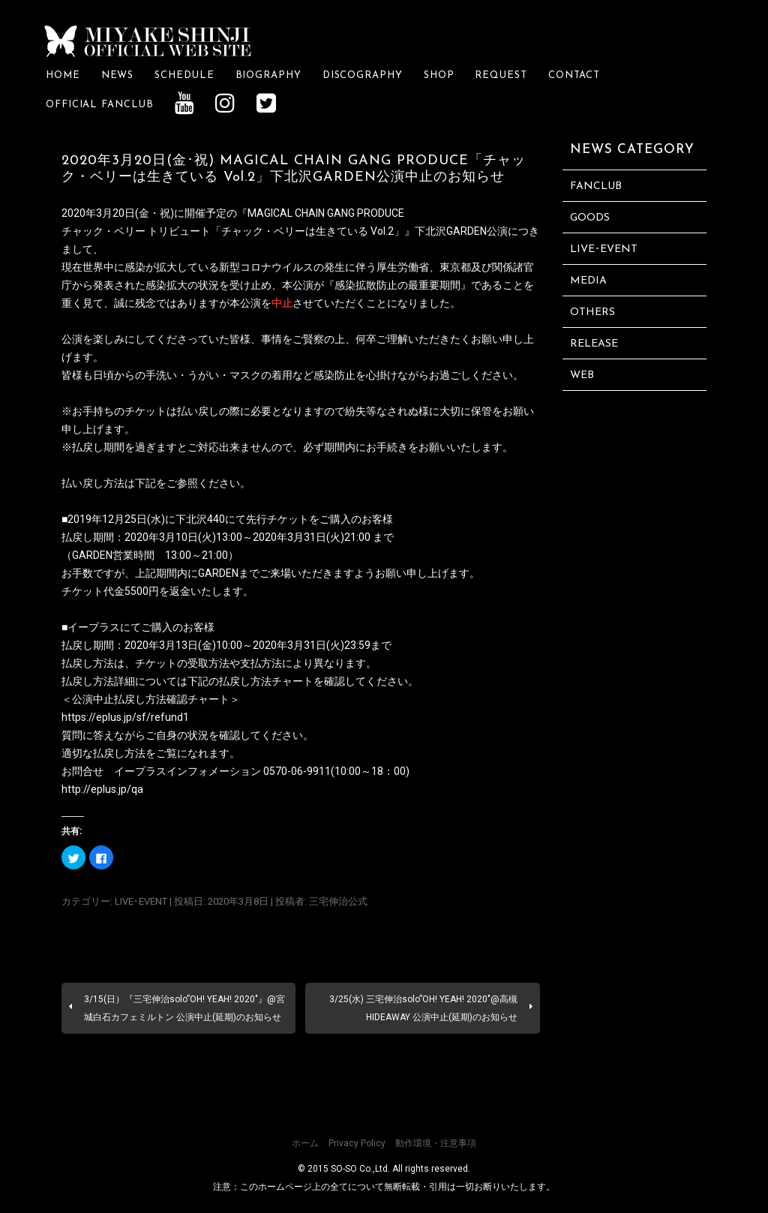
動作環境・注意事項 (435, 1142)
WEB (582, 374)
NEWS (117, 75)
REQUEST (500, 75)
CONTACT (574, 75)
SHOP (439, 75)
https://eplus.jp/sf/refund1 (125, 716)
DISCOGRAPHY (362, 75)
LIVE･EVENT (141, 900)
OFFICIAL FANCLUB (100, 105)
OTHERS (592, 311)
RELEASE (594, 343)
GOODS (590, 217)
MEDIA (588, 280)
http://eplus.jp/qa (102, 788)
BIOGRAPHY (269, 75)
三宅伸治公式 (338, 900)
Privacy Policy (357, 1142)
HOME (63, 75)
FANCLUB (596, 185)
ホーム (305, 1142)
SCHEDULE (184, 75)
